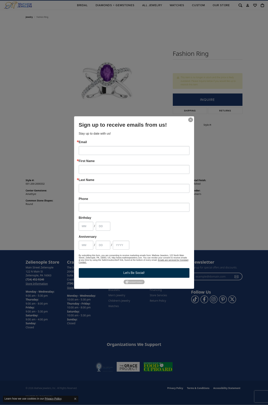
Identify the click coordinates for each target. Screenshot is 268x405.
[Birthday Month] (86, 226)
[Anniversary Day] (103, 245)
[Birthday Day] (103, 226)
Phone (83, 198)
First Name (87, 161)
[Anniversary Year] (121, 245)
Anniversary (88, 236)
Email (83, 142)
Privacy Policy (53, 398)
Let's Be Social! (134, 272)
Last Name (86, 180)
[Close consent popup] (75, 399)
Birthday (85, 217)
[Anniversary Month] (86, 245)
